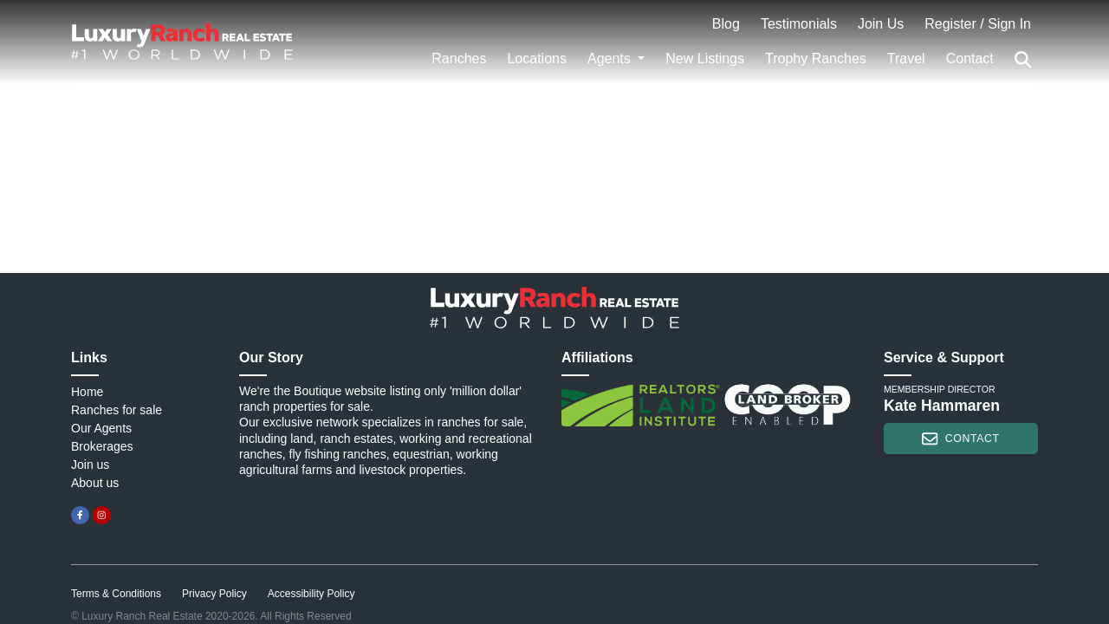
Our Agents (101, 428)
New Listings (704, 58)
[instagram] (102, 515)
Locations (537, 58)
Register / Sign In (977, 23)
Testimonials (799, 23)
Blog (726, 23)
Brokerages (102, 446)
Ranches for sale (116, 410)
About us (95, 483)
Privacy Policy (214, 594)
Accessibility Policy (311, 594)
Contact (970, 58)
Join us (90, 464)
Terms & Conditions (116, 594)
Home (87, 392)
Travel (906, 58)
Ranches (458, 58)
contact (960, 438)
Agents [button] (610, 58)
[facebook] (80, 515)
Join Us (881, 23)
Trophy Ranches (815, 58)
